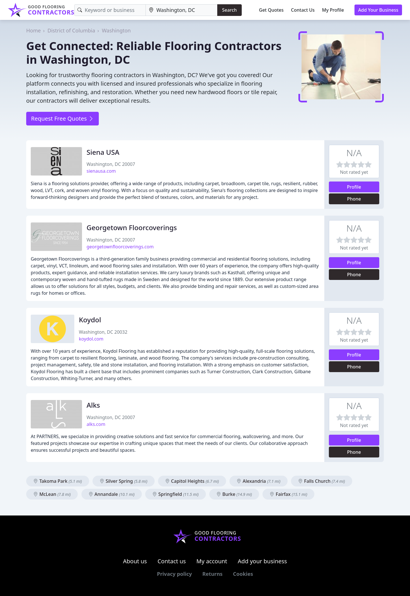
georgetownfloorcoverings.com (120, 247)
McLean (52, 494)
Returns (212, 573)
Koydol (90, 319)
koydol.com (91, 339)
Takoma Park (57, 481)
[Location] (181, 10)
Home (33, 30)
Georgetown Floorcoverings (132, 227)
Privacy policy (174, 573)
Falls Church (321, 481)
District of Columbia (71, 30)
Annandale (112, 494)
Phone (354, 199)
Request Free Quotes (62, 118)
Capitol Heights (192, 481)
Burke (234, 494)
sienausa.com (101, 171)
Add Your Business (378, 10)
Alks (93, 405)
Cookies (243, 573)
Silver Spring (123, 481)
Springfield (175, 494)
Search (229, 10)
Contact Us (303, 10)
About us (135, 561)
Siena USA (103, 152)
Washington (116, 30)
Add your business (262, 561)
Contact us (171, 561)
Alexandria (258, 481)
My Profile (333, 10)
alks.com (96, 424)
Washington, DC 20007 (111, 164)
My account (211, 561)
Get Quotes (271, 10)
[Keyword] (110, 10)
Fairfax (288, 494)
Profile (354, 187)
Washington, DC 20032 (103, 332)
